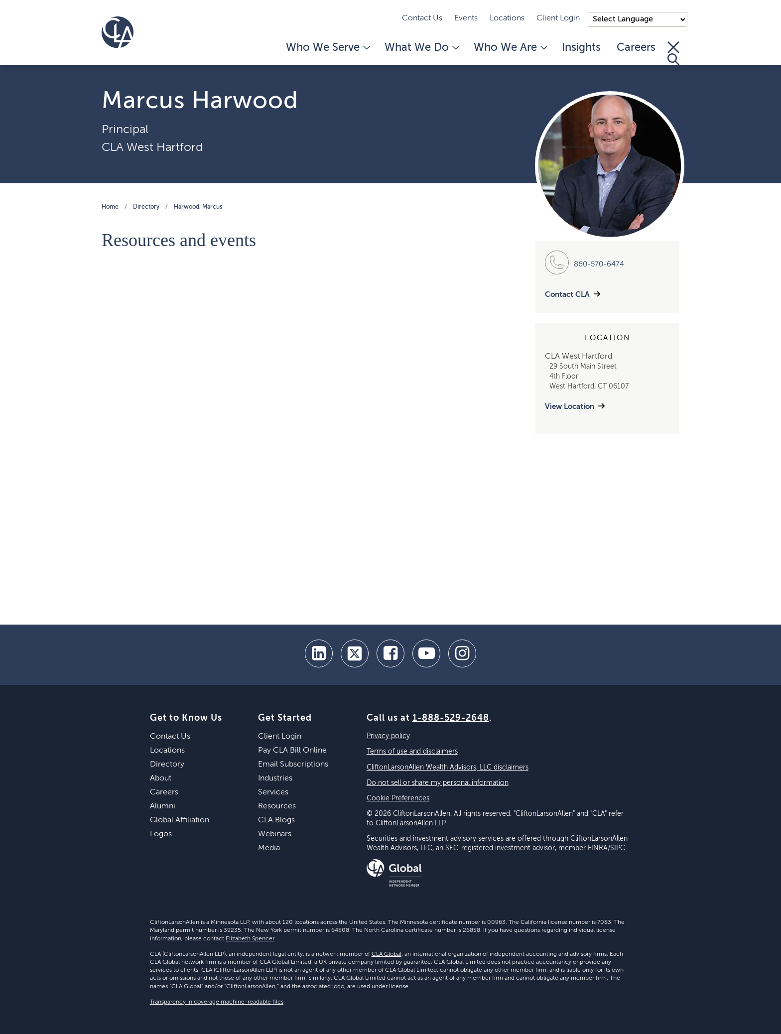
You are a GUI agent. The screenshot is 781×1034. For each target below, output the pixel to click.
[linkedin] (319, 653)
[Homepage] (117, 32)
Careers (636, 47)
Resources (277, 806)
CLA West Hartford (152, 147)
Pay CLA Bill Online (292, 751)
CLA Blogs (276, 820)
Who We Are (510, 47)
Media (269, 848)
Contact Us (422, 18)
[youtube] (426, 653)
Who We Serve (327, 47)
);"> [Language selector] (637, 19)
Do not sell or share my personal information (438, 782)
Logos (161, 834)
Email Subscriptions (293, 765)
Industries (275, 778)
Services (273, 792)
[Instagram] (462, 653)
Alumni (162, 806)
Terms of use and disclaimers (412, 751)
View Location (569, 406)
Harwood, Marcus (198, 207)
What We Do (421, 47)
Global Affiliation (179, 820)
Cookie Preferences (398, 798)
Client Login (558, 18)
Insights (581, 47)
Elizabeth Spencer (250, 939)
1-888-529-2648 (450, 718)
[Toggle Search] (673, 53)
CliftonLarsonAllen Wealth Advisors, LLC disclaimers (447, 767)
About (160, 778)
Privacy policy (388, 736)
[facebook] (390, 653)
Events (466, 18)
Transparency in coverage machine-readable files (216, 1002)
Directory (146, 207)
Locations (507, 18)
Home (110, 207)
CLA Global (386, 954)
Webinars (274, 834)
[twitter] (355, 653)
